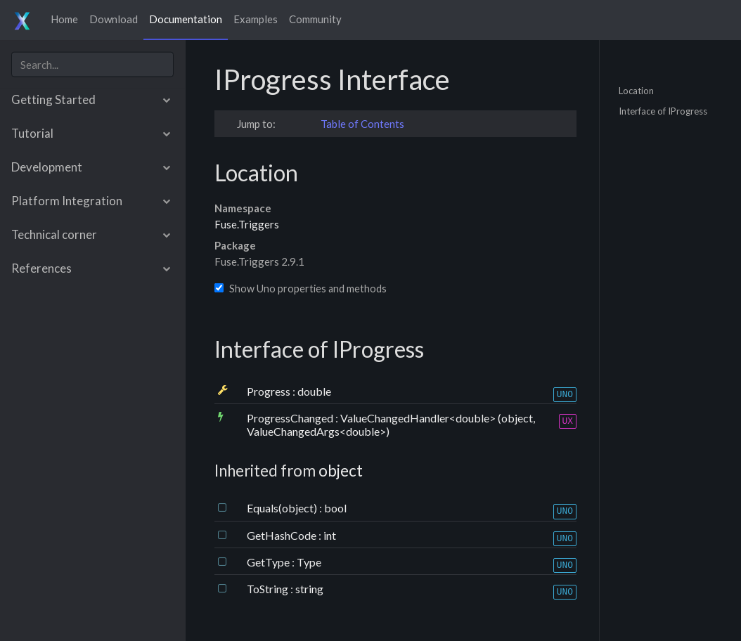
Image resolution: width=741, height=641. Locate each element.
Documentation (185, 19)
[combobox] (92, 64)
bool (335, 507)
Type (309, 562)
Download (113, 19)
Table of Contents (362, 123)
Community (315, 19)
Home (64, 19)
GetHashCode (282, 535)
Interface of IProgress (663, 111)
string (309, 588)
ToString (268, 588)
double (314, 391)
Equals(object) (283, 507)
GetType (269, 562)
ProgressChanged (291, 418)
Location (636, 90)
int (329, 535)
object (340, 470)
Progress (269, 391)
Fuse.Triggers (246, 224)
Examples (255, 19)
